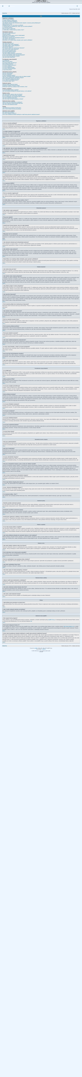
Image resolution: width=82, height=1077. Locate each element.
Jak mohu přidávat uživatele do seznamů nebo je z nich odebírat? (17, 91)
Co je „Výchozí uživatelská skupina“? (11, 80)
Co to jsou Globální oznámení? (9, 65)
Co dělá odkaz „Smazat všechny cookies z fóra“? (13, 29)
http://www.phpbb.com (69, 626)
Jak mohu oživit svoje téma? (9, 57)
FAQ (78, 6)
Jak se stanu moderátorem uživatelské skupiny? (13, 77)
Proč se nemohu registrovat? (9, 28)
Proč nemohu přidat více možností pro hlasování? (13, 48)
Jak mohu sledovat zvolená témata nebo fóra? (13, 103)
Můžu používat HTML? (8, 61)
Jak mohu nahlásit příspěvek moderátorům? (12, 53)
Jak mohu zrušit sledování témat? (10, 104)
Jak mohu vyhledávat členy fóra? (10, 97)
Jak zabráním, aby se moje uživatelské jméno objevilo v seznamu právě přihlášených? (22, 22)
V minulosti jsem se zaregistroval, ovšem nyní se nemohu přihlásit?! (17, 26)
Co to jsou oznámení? (7, 66)
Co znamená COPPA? (7, 27)
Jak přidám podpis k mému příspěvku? (11, 45)
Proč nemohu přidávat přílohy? (9, 51)
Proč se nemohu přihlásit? (8, 19)
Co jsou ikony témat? (7, 69)
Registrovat (12, 6)
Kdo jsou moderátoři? (7, 74)
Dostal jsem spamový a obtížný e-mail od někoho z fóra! (15, 86)
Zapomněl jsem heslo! (7, 24)
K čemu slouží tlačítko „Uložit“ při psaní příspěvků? (14, 54)
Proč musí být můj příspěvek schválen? (11, 56)
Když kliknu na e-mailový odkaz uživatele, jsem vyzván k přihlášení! (17, 40)
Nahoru (4, 129)
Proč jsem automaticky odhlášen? (10, 21)
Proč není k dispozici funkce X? (9, 113)
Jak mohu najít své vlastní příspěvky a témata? (13, 99)
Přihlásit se (5, 6)
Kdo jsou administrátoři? (8, 73)
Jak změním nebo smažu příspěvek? (11, 44)
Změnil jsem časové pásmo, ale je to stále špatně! (14, 35)
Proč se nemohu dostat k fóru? (9, 50)
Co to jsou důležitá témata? (9, 67)
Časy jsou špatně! (6, 34)
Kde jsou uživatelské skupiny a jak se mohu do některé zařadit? (17, 76)
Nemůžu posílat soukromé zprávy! (10, 84)
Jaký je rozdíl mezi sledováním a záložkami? (12, 102)
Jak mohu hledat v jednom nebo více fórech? (12, 94)
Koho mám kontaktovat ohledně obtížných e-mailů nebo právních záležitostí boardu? (21, 114)
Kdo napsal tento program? (9, 112)
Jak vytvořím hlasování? (8, 46)
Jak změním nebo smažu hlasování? (11, 49)
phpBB (36, 648)
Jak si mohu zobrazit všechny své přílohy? (12, 108)
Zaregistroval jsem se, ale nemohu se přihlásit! (13, 25)
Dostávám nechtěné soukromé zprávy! (11, 85)
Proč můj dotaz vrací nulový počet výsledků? (12, 95)
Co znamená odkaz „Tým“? (9, 81)
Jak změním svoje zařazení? (9, 38)
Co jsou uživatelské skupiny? (9, 75)
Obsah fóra (4, 13)
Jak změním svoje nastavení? (9, 33)
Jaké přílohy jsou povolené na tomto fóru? (12, 107)
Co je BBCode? (6, 60)
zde (31, 621)
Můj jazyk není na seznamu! (9, 36)
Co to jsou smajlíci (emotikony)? (10, 62)
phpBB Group (51, 619)
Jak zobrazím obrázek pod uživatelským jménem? (14, 37)
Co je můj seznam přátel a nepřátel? (11, 89)
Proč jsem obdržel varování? (9, 52)
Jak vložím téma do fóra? (8, 43)
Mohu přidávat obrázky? (8, 64)
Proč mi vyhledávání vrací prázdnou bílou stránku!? (14, 96)
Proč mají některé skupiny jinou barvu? (11, 78)
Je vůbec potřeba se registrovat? (10, 20)
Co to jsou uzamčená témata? (9, 68)
